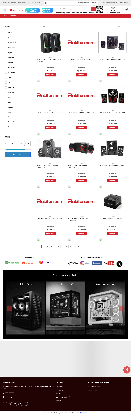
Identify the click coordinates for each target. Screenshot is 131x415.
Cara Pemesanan (107, 3)
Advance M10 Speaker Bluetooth (112, 59)
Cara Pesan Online (62, 397)
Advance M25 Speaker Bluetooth (50, 218)
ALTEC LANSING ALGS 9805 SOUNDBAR (78, 219)
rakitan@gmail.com (11, 397)
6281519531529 (9, 393)
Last (78, 247)
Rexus (10, 117)
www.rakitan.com (81, 413)
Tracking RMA (92, 390)
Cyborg (10, 53)
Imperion (11, 72)
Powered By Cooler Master (83, 12)
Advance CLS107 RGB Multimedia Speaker (49, 60)
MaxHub (11, 92)
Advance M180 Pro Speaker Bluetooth (78, 166)
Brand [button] (8, 26)
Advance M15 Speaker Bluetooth (81, 112)
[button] (126, 11)
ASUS (10, 33)
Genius (10, 62)
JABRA (10, 77)
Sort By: (37, 27)
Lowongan (59, 387)
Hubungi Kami (122, 3)
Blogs (58, 394)
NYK (9, 97)
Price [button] (7, 137)
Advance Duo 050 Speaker (81, 59)
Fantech (11, 58)
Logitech (11, 87)
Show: (120, 27)
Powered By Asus (63, 12)
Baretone (11, 48)
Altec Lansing (13, 43)
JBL (9, 82)
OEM (9, 102)
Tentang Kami (60, 390)
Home (6, 16)
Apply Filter (18, 154)
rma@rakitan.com (94, 386)
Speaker (13, 16)
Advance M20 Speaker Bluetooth (112, 165)
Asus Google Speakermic (112, 218)
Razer (10, 112)
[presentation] (9, 308)
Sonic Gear (12, 127)
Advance (11, 38)
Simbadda (11, 122)
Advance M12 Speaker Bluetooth (50, 112)
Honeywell (11, 67)
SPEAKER (50, 57)
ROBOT (10, 107)
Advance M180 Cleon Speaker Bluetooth (48, 166)
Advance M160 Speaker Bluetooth (112, 112)
